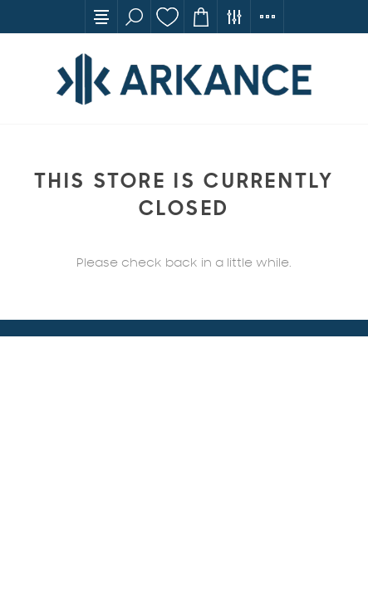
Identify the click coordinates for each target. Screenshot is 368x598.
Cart (201, 16)
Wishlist (167, 16)
